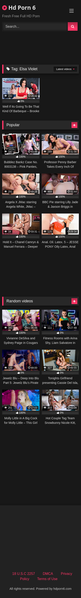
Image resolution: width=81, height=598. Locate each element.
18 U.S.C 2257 (23, 574)
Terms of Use (47, 579)
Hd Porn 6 (19, 7)
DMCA (48, 574)
